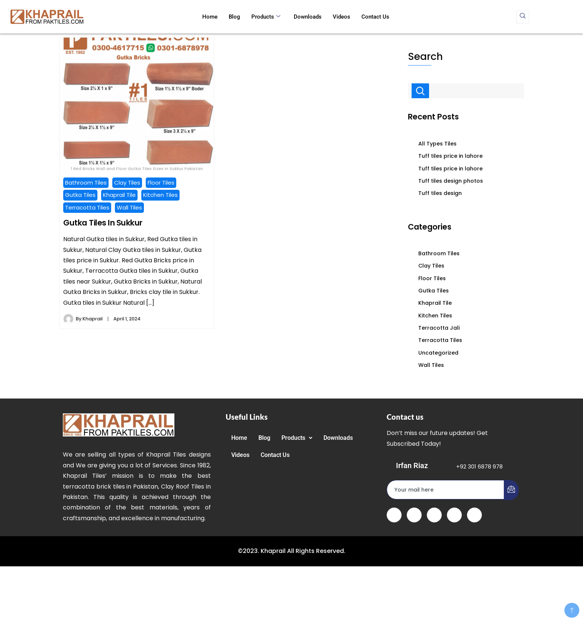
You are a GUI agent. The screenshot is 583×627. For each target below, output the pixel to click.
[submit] (511, 490)
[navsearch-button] (522, 16)
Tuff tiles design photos (450, 181)
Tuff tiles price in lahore (450, 156)
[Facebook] (394, 515)
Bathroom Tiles (86, 182)
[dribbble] (454, 515)
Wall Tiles (129, 207)
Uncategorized (438, 352)
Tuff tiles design (440, 193)
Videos (341, 16)
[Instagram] (474, 515)
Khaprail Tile (119, 195)
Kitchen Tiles (160, 195)
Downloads (308, 16)
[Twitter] (414, 515)
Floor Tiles (161, 182)
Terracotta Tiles (87, 207)
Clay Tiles (127, 182)
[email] (446, 489)
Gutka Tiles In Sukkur (102, 222)
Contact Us (375, 16)
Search (425, 56)
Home (210, 16)
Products (265, 16)
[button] (297, 438)
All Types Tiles (437, 143)
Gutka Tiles (80, 195)
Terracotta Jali (439, 328)
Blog (234, 16)
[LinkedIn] (434, 515)
